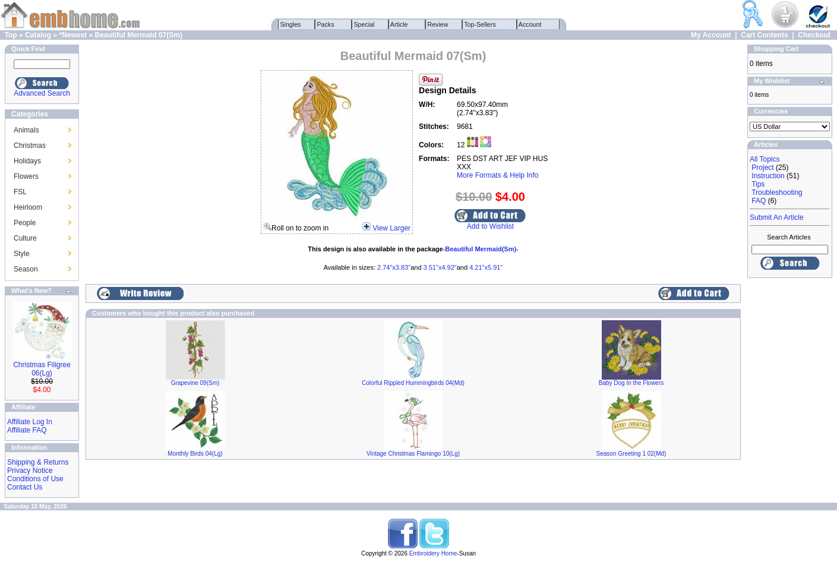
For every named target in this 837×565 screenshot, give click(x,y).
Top (11, 35)
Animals (26, 130)
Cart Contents (764, 35)
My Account (711, 35)
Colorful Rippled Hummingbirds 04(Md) (413, 383)
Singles (291, 24)
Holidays (27, 161)
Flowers (26, 176)
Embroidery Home (433, 553)
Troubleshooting (777, 192)
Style (22, 254)
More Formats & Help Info (497, 175)
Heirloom (28, 207)
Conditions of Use (35, 479)
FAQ (758, 201)
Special (364, 24)
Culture (25, 238)
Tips (758, 184)
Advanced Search (42, 93)
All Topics (764, 159)
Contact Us (24, 487)
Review (438, 24)
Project (762, 167)
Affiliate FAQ (26, 430)
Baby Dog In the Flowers (631, 383)
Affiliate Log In (29, 422)
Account (530, 24)
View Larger (391, 228)
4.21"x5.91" (486, 267)
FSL (20, 192)
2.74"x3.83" (393, 267)
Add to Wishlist (490, 226)
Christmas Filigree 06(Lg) (42, 369)
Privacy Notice (30, 470)
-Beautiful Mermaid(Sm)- (481, 248)
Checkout (814, 35)
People (25, 223)
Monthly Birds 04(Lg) (195, 453)
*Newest (73, 35)
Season (26, 269)
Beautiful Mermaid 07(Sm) (138, 35)
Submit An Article (777, 217)
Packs (325, 24)
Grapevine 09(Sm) (195, 383)
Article (399, 24)
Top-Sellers (480, 24)
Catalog (38, 35)
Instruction (767, 176)
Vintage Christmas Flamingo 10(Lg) (413, 453)
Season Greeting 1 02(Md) (631, 453)
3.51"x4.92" (440, 267)
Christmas (30, 145)
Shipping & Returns (37, 462)
